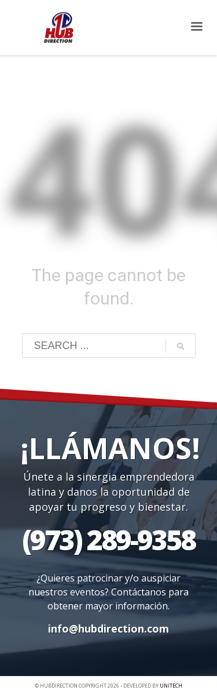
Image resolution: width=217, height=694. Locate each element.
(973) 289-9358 (108, 539)
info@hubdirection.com (108, 628)
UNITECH (171, 685)
